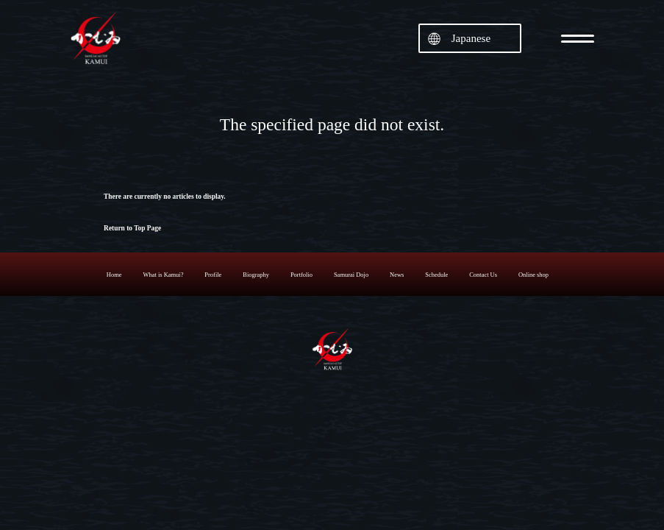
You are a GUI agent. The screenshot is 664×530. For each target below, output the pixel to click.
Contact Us (483, 274)
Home (114, 274)
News (397, 274)
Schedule (436, 274)
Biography (256, 274)
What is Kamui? (163, 274)
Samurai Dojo (351, 274)
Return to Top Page (132, 228)
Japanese (470, 38)
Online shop (533, 274)
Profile (212, 274)
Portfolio (301, 274)
